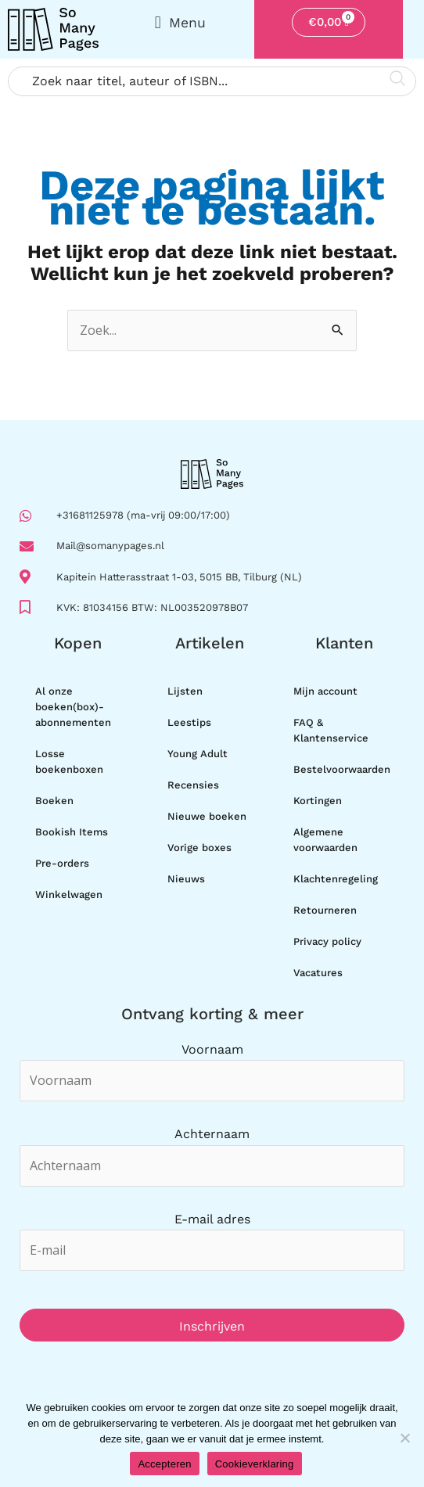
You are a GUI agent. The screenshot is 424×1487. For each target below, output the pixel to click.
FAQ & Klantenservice (330, 730)
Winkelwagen (68, 894)
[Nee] (404, 1438)
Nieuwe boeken (206, 816)
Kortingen (317, 800)
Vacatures (318, 973)
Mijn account (325, 691)
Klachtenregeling (335, 879)
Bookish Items (71, 832)
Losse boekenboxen (69, 761)
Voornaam (212, 1049)
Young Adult (197, 754)
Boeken (54, 800)
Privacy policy (327, 941)
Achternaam (212, 1133)
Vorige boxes (199, 847)
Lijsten (185, 691)
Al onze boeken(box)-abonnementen (73, 706)
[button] (180, 23)
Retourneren (325, 910)
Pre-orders (62, 863)
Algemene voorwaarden (325, 839)
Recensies (193, 785)
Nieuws (186, 879)
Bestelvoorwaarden (341, 769)
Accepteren (164, 1464)
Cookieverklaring (254, 1464)
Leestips (189, 722)
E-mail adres (212, 1219)
